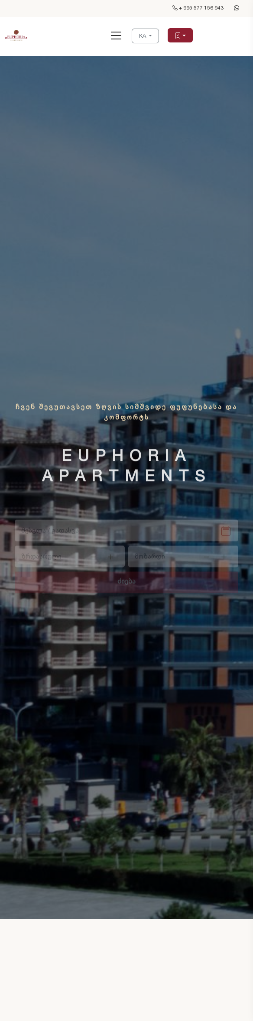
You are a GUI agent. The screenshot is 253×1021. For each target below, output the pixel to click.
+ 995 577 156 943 (198, 7)
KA (143, 35)
